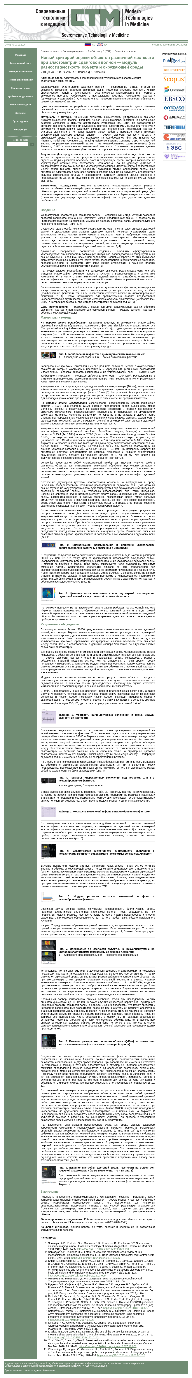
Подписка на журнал (20, 104)
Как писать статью (20, 88)
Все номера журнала (73, 51)
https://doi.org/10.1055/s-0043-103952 (125, 1308)
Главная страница (50, 51)
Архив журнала (20, 121)
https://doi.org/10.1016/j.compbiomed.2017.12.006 (107, 1346)
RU (93, 44)
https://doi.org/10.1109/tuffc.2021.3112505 (95, 1257)
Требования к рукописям (20, 96)
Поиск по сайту (20, 140)
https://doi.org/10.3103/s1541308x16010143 (73, 1337)
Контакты (20, 113)
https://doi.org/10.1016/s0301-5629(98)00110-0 (104, 1249)
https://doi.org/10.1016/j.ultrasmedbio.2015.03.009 (77, 1275)
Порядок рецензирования (20, 79)
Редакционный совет (20, 63)
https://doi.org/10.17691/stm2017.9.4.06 (71, 1319)
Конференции (20, 129)
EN (105, 44)
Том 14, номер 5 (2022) (99, 51)
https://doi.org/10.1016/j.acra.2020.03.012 (121, 1355)
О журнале (20, 55)
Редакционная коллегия (20, 71)
